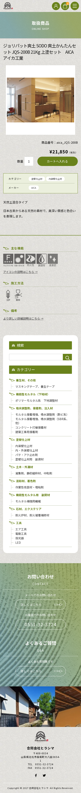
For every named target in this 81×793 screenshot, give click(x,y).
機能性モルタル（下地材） (33, 394)
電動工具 (21, 534)
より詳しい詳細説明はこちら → (23, 318)
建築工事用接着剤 (26, 432)
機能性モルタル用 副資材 (33, 495)
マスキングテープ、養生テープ (35, 386)
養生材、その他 (26, 380)
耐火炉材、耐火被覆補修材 (32, 515)
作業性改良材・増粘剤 (29, 487)
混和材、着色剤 (26, 481)
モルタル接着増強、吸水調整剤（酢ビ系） (42, 414)
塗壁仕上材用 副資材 (29, 459)
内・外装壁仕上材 (26, 450)
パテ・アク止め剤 (26, 455)
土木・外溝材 (24, 467)
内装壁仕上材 (55, 178)
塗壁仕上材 (36, 178)
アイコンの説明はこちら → (20, 272)
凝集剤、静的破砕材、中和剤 (33, 473)
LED (18, 542)
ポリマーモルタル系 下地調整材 (36, 400)
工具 (19, 523)
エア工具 (21, 529)
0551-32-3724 (41, 624)
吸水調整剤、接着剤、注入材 (34, 408)
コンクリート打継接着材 (30, 427)
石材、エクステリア (28, 509)
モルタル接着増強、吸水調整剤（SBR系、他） (42, 421)
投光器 (19, 538)
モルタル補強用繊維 (28, 501)
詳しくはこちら (31, 605)
